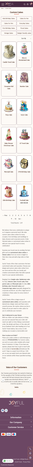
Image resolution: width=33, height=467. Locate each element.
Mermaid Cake (8, 172)
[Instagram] (6, 410)
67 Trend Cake (24, 143)
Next (30, 380)
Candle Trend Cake (9, 62)
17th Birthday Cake (24, 172)
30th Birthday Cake (9, 200)
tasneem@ (14, 349)
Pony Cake (9, 115)
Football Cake (24, 200)
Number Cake (24, 86)
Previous (3, 380)
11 (15, 219)
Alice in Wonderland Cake (24, 59)
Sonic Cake (24, 115)
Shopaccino (11, 465)
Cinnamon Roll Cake (8, 87)
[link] (24, 4)
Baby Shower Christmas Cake (9, 144)
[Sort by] (24, 38)
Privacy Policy (26, 462)
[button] (27, 4)
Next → (20, 219)
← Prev (5, 215)
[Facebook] (2, 410)
